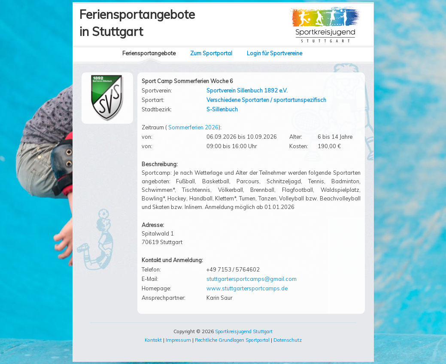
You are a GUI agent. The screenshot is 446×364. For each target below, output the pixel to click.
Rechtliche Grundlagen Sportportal (232, 340)
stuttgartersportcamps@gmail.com (251, 278)
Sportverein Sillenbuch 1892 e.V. (247, 90)
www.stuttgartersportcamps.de (247, 288)
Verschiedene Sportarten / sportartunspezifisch (266, 99)
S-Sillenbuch (222, 109)
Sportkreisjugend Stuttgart (244, 331)
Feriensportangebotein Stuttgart (137, 23)
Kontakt (153, 340)
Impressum (178, 340)
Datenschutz (287, 340)
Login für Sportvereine (274, 53)
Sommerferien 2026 (193, 127)
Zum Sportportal (211, 53)
